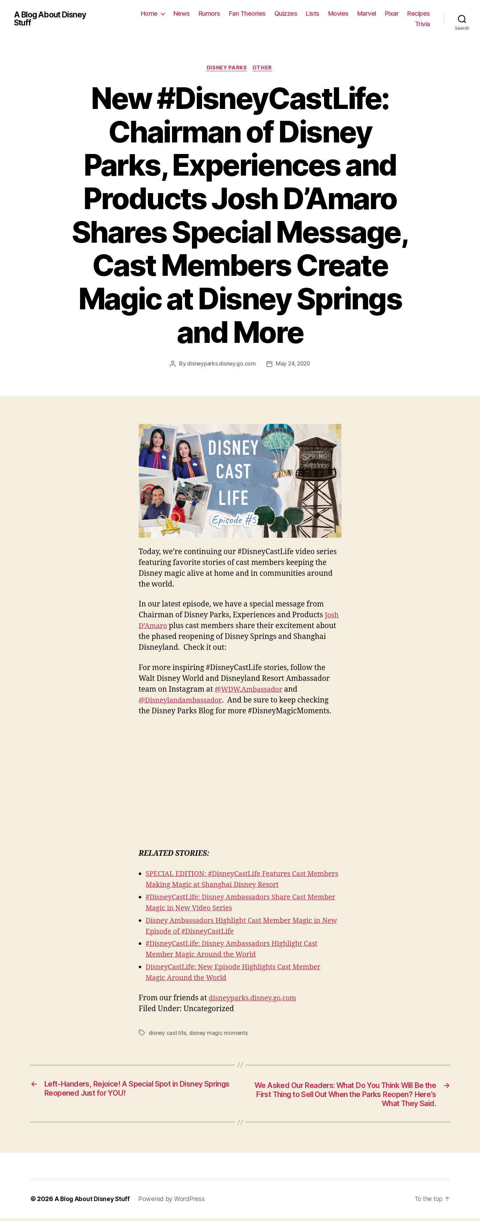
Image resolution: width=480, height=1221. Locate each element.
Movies (338, 13)
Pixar (392, 13)
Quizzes (286, 13)
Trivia (422, 24)
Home (149, 13)
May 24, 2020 (293, 364)
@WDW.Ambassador (251, 690)
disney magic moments (219, 1033)
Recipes (418, 13)
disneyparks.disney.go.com (220, 364)
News (181, 13)
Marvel (366, 13)
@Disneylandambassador (183, 701)
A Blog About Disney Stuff (53, 18)
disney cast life (168, 1033)
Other (264, 68)
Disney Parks (226, 68)
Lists (313, 13)
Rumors (209, 13)
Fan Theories (247, 13)
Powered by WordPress (173, 1201)
